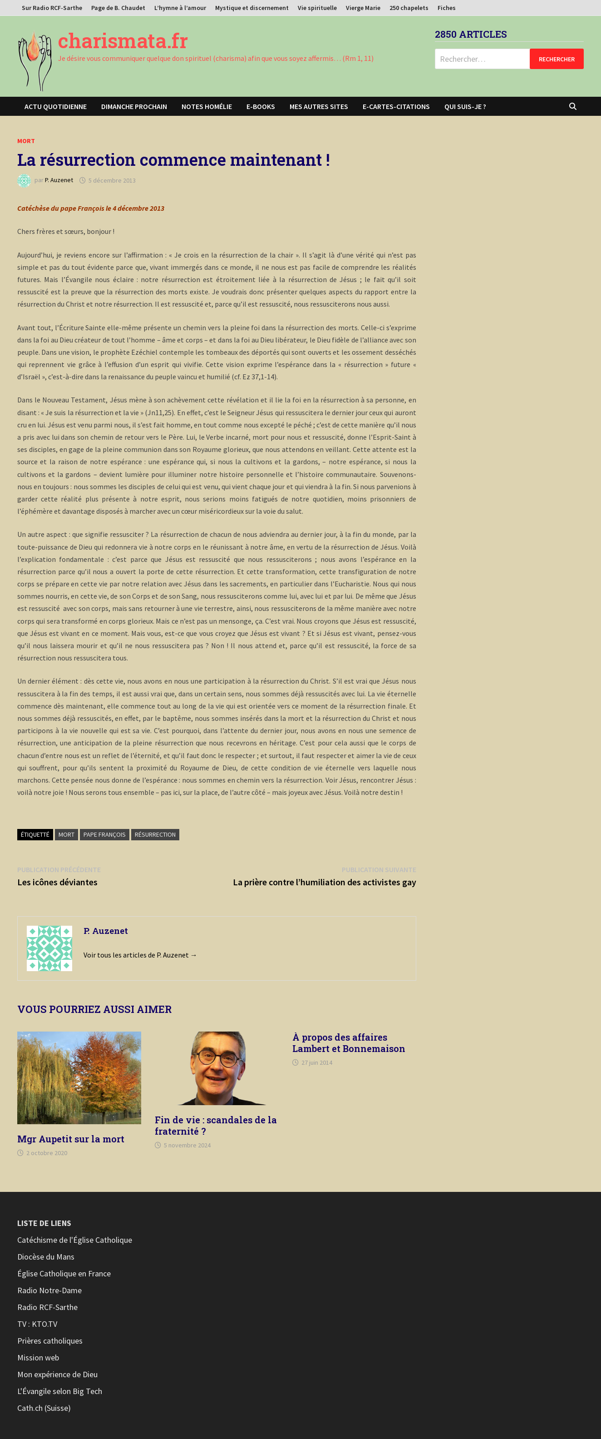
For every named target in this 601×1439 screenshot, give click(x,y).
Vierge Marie (363, 8)
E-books (260, 106)
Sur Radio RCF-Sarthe (52, 8)
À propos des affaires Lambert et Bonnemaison (348, 1042)
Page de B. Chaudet (118, 8)
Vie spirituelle (317, 8)
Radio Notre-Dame (49, 1290)
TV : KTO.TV (37, 1324)
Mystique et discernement (252, 8)
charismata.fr (123, 40)
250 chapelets (409, 8)
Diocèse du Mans (45, 1256)
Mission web (38, 1357)
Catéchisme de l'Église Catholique (74, 1240)
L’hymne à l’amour (180, 8)
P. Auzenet (59, 180)
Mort (26, 141)
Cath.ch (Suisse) (44, 1408)
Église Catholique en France (64, 1273)
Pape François (105, 834)
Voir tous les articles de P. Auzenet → (140, 954)
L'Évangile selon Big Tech (59, 1391)
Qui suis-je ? (465, 106)
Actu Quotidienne (56, 106)
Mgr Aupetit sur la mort (70, 1139)
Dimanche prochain (134, 106)
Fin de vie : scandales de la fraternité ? (216, 1125)
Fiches (447, 8)
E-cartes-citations (396, 106)
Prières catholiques (50, 1340)
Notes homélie (207, 106)
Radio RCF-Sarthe (47, 1307)
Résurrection (155, 834)
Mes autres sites (319, 106)
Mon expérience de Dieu (57, 1374)
